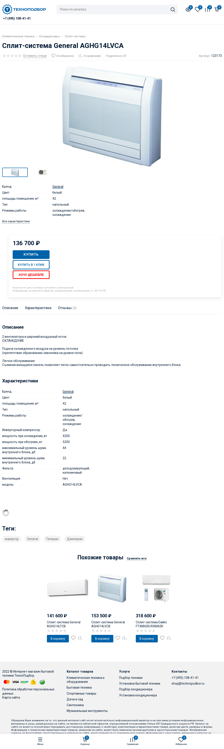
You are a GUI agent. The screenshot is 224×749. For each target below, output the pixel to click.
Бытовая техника (79, 687)
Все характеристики (16, 221)
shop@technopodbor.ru (188, 683)
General (57, 186)
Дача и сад (75, 699)
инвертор (12, 539)
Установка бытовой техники (139, 683)
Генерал (52, 539)
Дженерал (75, 539)
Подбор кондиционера (135, 689)
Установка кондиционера (138, 695)
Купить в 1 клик (31, 264)
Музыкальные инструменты (87, 711)
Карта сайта (11, 697)
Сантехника (75, 705)
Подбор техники (130, 677)
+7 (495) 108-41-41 (185, 677)
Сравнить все (137, 558)
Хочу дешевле (31, 274)
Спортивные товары (81, 693)
